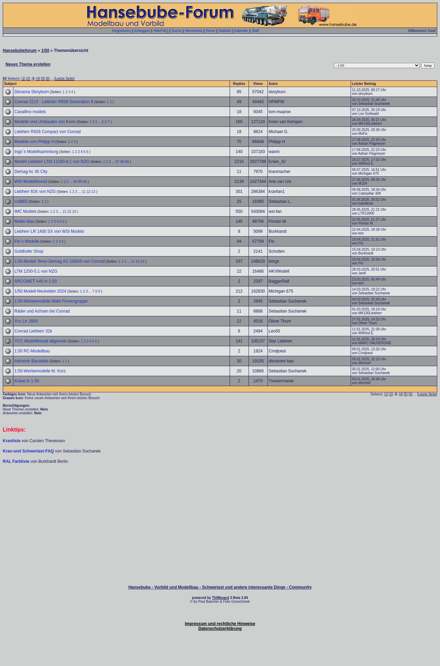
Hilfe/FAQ (160, 31)
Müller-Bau (24, 221)
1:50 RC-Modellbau (32, 351)
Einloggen (142, 31)
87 (117, 162)
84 (75, 182)
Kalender (241, 31)
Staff (255, 31)
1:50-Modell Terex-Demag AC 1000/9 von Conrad (59, 261)
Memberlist (193, 31)
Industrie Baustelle (31, 361)
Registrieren (121, 31)
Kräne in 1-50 (26, 381)
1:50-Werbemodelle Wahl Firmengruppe (51, 301)
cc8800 (21, 201)
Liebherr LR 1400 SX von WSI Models (49, 231)
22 (69, 212)
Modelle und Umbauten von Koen (45, 121)
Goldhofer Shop (28, 251)
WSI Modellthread (30, 181)
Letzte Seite (64, 78)
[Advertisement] (220, 484)
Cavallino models (30, 111)
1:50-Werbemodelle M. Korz (40, 371)
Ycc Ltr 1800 (25, 321)
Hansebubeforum (20, 50)
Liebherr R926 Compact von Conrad (47, 131)
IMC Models (25, 211)
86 (85, 182)
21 (64, 212)
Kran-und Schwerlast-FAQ (29, 451)
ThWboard (220, 598)
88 (122, 162)
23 (74, 212)
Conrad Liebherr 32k (33, 331)
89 (127, 162)
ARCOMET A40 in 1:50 (35, 281)
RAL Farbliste (17, 461)
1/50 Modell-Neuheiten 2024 (40, 291)
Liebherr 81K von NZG (35, 191)
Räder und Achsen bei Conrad (42, 311)
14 (142, 261)
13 (93, 192)
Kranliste (11, 440)
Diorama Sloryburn (31, 91)
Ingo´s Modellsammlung (36, 151)
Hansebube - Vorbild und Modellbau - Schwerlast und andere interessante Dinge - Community (219, 587)
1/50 (45, 50)
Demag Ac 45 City (30, 171)
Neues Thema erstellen (28, 64)
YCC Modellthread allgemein (40, 341)
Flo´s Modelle (26, 241)
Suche (177, 31)
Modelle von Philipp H (34, 141)
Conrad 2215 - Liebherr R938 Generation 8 (53, 101)
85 (80, 182)
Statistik (225, 31)
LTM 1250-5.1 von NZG (35, 271)
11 (84, 192)
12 (88, 192)
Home (210, 31)
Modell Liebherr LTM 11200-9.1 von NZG (51, 161)
